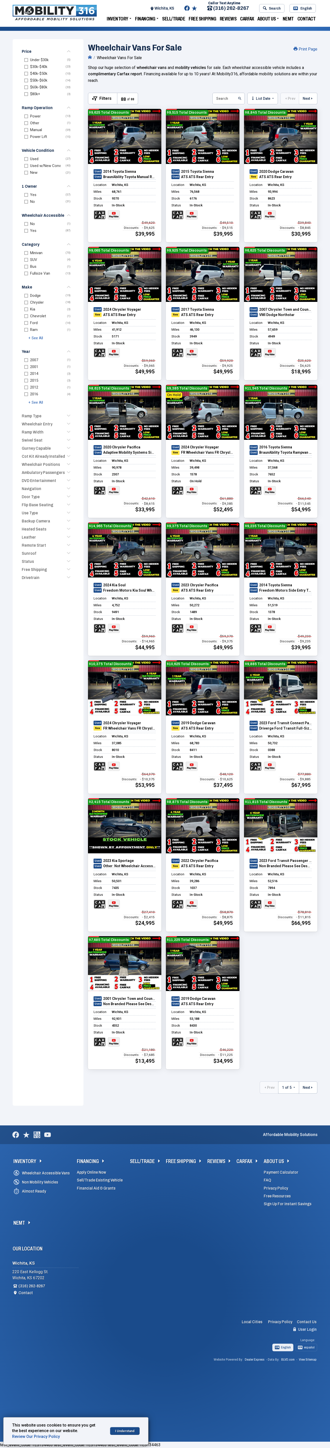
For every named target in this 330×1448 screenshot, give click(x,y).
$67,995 (301, 785)
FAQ (267, 1180)
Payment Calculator (281, 1172)
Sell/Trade (173, 18)
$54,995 (301, 509)
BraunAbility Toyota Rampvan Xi (285, 452)
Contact (306, 18)
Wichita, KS (164, 8)
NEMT (288, 18)
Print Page (305, 49)
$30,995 (301, 234)
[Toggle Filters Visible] (102, 98)
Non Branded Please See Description (285, 866)
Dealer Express (255, 1359)
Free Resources (277, 1196)
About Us (266, 18)
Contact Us (307, 1322)
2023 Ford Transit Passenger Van (285, 861)
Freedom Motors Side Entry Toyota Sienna (285, 590)
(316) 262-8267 (228, 8)
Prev (289, 98)
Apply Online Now (91, 1172)
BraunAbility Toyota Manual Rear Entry (129, 177)
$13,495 (145, 1061)
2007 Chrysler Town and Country (285, 309)
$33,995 (145, 509)
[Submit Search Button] (239, 98)
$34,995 (223, 1061)
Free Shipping (202, 18)
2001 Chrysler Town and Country (129, 999)
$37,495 (223, 785)
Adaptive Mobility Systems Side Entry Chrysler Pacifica (129, 452)
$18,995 (301, 372)
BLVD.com (288, 1359)
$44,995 (145, 647)
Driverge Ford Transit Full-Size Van (285, 728)
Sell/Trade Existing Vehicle (100, 1180)
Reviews (228, 18)
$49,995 (145, 372)
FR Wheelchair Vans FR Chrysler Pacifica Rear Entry (207, 452)
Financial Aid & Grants (96, 1188)
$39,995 (145, 234)
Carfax (247, 18)
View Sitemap (308, 1359)
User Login (305, 1329)
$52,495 (223, 509)
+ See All (35, 338)
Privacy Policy (276, 1188)
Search (271, 8)
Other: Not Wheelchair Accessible (129, 866)
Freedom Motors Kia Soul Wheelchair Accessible (129, 590)
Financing (145, 18)
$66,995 (301, 923)
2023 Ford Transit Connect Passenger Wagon (285, 723)
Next (308, 98)
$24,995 (145, 923)
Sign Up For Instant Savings (288, 1204)
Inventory (117, 18)
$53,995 (145, 785)
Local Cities (252, 1322)
